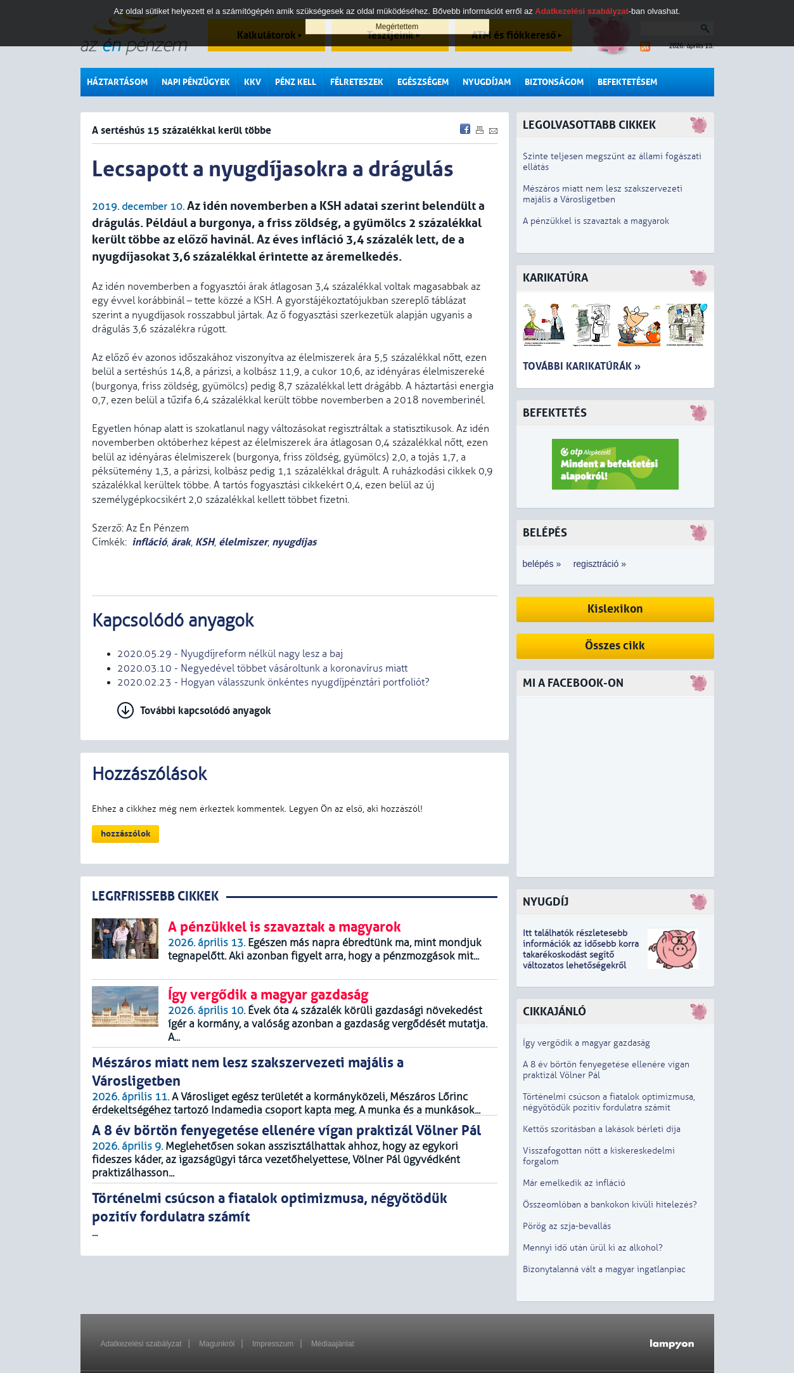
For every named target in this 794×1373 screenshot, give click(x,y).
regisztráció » (599, 564)
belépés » (542, 564)
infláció (149, 542)
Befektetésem (627, 82)
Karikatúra (555, 278)
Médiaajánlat (332, 1343)
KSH (204, 542)
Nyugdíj (545, 902)
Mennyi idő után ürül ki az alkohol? (593, 1247)
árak (181, 542)
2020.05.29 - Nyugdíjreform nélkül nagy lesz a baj (230, 654)
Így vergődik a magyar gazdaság (586, 1043)
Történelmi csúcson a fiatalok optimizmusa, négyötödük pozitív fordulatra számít (609, 1102)
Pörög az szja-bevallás (567, 1226)
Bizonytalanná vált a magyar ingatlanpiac (604, 1269)
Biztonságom (554, 82)
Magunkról (216, 1343)
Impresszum (272, 1343)
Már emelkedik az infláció (574, 1183)
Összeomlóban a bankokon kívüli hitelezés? (610, 1204)
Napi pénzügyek (196, 82)
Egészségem (423, 82)
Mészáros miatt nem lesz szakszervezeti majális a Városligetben (602, 194)
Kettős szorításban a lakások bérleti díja (602, 1129)
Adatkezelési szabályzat (141, 1343)
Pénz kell (295, 82)
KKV (252, 82)
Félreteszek (356, 82)
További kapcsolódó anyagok (205, 711)
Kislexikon (615, 609)
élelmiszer (243, 542)
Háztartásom (117, 82)
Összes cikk (615, 646)
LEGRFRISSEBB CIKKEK (155, 896)
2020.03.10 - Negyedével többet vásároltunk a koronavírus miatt (262, 668)
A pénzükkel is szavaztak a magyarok (596, 221)
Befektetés (555, 413)
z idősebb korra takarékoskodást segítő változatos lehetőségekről (581, 955)
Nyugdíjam (487, 82)
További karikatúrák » (582, 366)
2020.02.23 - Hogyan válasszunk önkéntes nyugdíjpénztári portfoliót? (273, 682)
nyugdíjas (294, 542)
